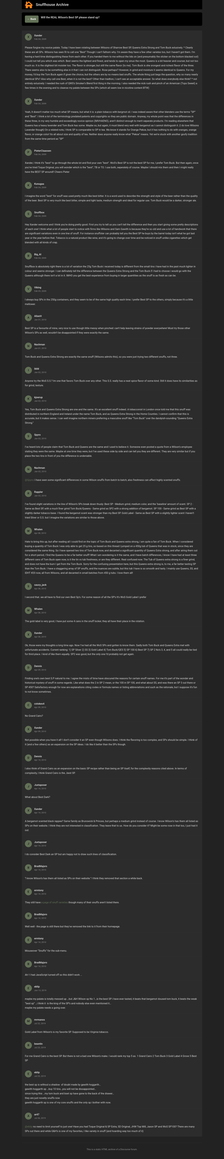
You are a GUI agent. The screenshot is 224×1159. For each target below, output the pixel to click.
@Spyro (29, 480)
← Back (31, 19)
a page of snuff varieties (54, 902)
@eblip (29, 1126)
